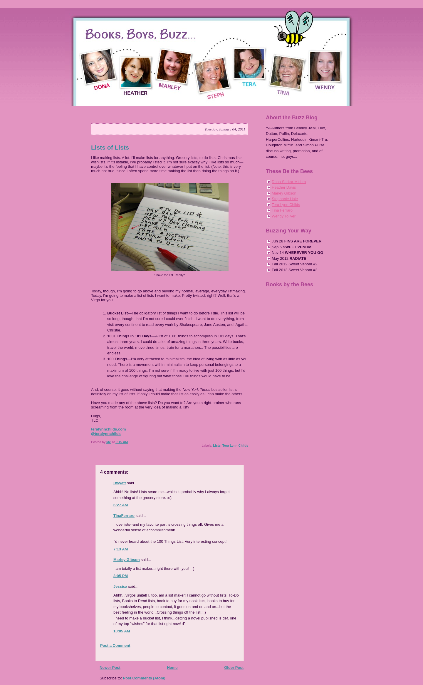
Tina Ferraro (282, 210)
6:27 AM (120, 505)
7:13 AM (120, 549)
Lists (217, 445)
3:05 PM (120, 576)
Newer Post (110, 667)
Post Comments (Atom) (144, 678)
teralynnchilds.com (108, 429)
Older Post (234, 667)
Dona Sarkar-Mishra (289, 182)
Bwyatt (119, 483)
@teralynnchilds (106, 433)
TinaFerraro (124, 515)
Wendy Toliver (284, 216)
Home (172, 667)
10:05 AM (121, 631)
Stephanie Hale (285, 199)
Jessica (120, 586)
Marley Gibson (126, 559)
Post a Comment (115, 645)
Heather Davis (284, 187)
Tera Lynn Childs (235, 445)
